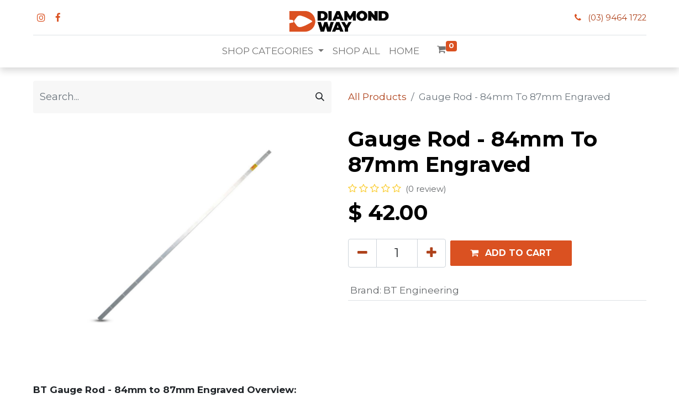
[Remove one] (362, 253)
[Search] (319, 97)
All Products (377, 96)
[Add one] (431, 253)
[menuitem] (356, 51)
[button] (511, 252)
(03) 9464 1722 (617, 18)
